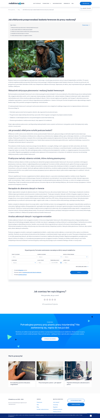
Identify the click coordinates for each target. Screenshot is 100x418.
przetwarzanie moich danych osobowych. (32, 272)
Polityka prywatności (57, 409)
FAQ (72, 3)
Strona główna (11, 9)
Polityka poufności (57, 411)
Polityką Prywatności (39, 415)
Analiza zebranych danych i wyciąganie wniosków (21, 35)
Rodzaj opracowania (68, 254)
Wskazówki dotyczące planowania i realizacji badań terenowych (24, 27)
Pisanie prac (47, 3)
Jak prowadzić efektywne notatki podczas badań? (21, 29)
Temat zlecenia (16, 254)
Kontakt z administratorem (43, 409)
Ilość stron (40, 260)
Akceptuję (20, 274)
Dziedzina (14, 260)
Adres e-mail (66, 260)
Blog (19, 9)
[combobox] (49, 256)
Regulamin (21, 270)
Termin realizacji (54, 260)
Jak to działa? (37, 3)
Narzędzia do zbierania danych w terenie (20, 33)
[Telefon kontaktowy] (86, 8)
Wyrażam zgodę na (27, 272)
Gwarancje (67, 3)
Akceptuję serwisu (20, 270)
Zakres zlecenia (41, 254)
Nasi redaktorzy (57, 3)
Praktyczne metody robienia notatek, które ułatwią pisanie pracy (25, 31)
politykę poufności (23, 274)
